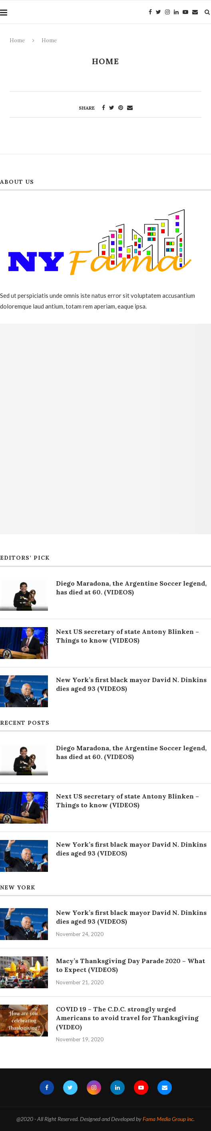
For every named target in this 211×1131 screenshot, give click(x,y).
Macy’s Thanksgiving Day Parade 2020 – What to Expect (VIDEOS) (130, 965)
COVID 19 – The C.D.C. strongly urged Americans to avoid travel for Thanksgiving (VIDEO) (127, 1018)
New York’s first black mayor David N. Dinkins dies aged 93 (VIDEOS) (131, 684)
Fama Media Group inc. (169, 1118)
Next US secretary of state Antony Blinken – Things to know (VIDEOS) (127, 635)
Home (17, 40)
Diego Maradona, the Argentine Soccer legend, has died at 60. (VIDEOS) (131, 587)
